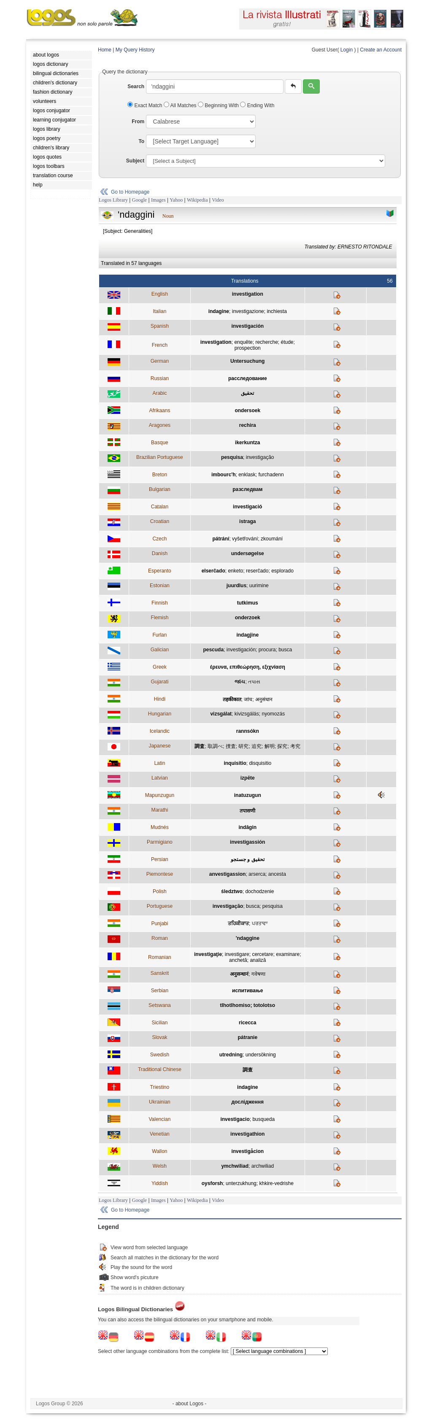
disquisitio (260, 763)
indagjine (247, 635)
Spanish (160, 326)
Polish (160, 891)
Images (158, 200)
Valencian (159, 1119)
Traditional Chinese (159, 1069)
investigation (247, 294)
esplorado (282, 571)
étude (287, 342)
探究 (282, 746)
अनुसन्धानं (239, 974)
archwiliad (262, 1166)
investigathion (247, 1134)
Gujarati (159, 682)
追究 (256, 746)
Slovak (159, 1037)
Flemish (159, 618)
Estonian (160, 586)
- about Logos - (190, 1404)
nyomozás (273, 714)
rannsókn (247, 731)
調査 (199, 746)
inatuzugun (247, 795)
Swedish (159, 1055)
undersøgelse (247, 553)
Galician (160, 650)
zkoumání (272, 539)
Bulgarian (159, 489)
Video (218, 200)
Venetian (160, 1134)
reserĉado (257, 571)
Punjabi (159, 923)
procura (267, 650)
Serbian (159, 991)
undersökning (261, 1055)
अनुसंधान (264, 699)
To (141, 141)
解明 (270, 746)
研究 (243, 746)
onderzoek (247, 618)
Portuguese (160, 906)
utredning (231, 1055)
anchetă (238, 960)
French (159, 345)
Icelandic (160, 731)
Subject (135, 161)
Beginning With (219, 105)
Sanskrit (160, 973)
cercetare (262, 954)
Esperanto (159, 571)
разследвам (247, 489)
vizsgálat (221, 714)
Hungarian (159, 714)
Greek (160, 667)
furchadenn (271, 475)
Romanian (159, 957)
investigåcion (247, 1151)
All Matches (181, 105)
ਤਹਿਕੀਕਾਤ (238, 923)
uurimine (259, 586)
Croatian (159, 521)
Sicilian (159, 1023)
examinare (288, 954)
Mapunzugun (159, 795)
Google (139, 200)
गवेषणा (258, 974)
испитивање (247, 991)
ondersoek (247, 410)
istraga (247, 521)
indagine (218, 311)
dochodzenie (259, 891)
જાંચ (240, 682)
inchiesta (276, 311)
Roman (159, 938)
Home (104, 50)
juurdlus (236, 586)
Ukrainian (159, 1102)
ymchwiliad (234, 1166)
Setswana (159, 1005)
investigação (260, 457)
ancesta (277, 874)
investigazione (248, 311)
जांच (248, 699)
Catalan (159, 507)
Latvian (159, 778)
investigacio (234, 1119)
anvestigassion (227, 874)
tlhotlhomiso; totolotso (247, 1005)
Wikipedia (197, 200)
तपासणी (247, 811)
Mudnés (160, 827)
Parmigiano (160, 842)
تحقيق (247, 393)
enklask (247, 475)
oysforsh (212, 1183)
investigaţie (208, 954)
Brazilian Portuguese (159, 457)
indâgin (247, 827)
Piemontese (159, 874)
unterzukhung (241, 1183)
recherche (266, 342)
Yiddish (159, 1183)
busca (285, 650)
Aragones (159, 425)
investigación (247, 326)
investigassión (247, 842)
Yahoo (176, 200)
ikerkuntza (247, 443)
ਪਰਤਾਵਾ (259, 923)
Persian (159, 859)
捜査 (231, 746)
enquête (243, 342)
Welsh (160, 1166)
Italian (159, 311)
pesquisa (232, 457)
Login (346, 50)
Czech (159, 539)
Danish (159, 553)
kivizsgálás (247, 714)
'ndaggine (247, 938)
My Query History (135, 50)
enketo (235, 571)
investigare (237, 954)
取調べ (215, 746)
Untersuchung (247, 361)
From (138, 121)
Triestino (160, 1087)
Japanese (159, 746)
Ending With (257, 105)
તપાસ (254, 682)
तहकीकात (232, 699)
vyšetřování (245, 539)
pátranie (247, 1037)
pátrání (220, 539)
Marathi (159, 810)
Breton (159, 475)
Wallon (159, 1151)
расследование (247, 378)
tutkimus (247, 603)
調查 (248, 1070)
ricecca (247, 1023)
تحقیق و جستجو (248, 859)
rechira (247, 425)
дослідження (247, 1102)
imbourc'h (223, 475)
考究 (295, 746)
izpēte (247, 778)
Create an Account (381, 50)
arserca (256, 874)
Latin (159, 763)
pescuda (213, 650)
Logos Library (113, 200)
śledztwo (232, 891)
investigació (247, 507)
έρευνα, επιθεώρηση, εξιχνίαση (247, 667)
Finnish (159, 603)
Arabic (159, 393)
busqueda (263, 1119)
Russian (160, 378)
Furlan (159, 635)
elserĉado (213, 571)
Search (135, 86)
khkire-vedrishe (276, 1183)
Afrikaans (159, 410)
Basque (159, 443)
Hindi (159, 699)
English (159, 294)
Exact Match (145, 105)
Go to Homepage (130, 192)
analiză (258, 960)
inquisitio (235, 763)
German (160, 361)
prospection (248, 348)
